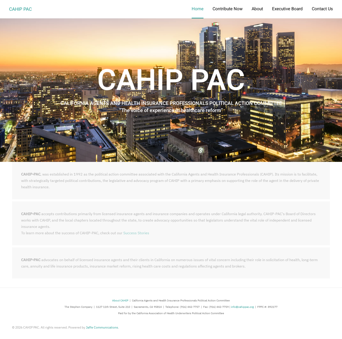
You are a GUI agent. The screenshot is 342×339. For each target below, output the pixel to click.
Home (197, 9)
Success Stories (136, 233)
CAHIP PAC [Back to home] (20, 9)
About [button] (257, 9)
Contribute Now (228, 9)
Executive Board (287, 9)
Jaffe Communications (102, 327)
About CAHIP (120, 300)
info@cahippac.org (242, 306)
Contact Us (322, 9)
